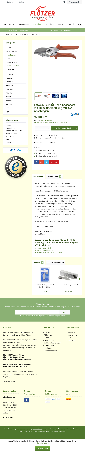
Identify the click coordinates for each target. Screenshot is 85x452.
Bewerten (60, 138)
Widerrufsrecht (11, 133)
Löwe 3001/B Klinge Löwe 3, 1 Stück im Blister (45, 286)
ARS (8, 59)
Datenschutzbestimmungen (33, 316)
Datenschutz (10, 136)
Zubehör (38, 262)
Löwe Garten (12, 62)
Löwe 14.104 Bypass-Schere (13, 357)
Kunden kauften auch (56, 262)
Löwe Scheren (11, 55)
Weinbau (9, 100)
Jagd (7, 112)
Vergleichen (39, 135)
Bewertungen (54, 176)
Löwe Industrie (13, 66)
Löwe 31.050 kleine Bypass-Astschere (17, 359)
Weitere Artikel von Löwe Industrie (48, 252)
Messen (8, 97)
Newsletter (72, 332)
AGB (7, 139)
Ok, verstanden (42, 448)
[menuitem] (74, 2)
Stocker (8, 47)
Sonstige (10, 69)
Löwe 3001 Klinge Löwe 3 (69, 285)
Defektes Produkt (50, 351)
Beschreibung (38, 176)
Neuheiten (9, 85)
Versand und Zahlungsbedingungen (14, 129)
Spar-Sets (9, 89)
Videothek (9, 93)
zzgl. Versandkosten (47, 120)
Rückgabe (48, 348)
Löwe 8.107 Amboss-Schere (13, 355)
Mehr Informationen (42, 443)
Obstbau (9, 104)
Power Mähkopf (11, 51)
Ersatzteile (9, 82)
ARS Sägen (9, 74)
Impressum (10, 142)
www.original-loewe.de (44, 250)
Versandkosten (37, 429)
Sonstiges (9, 78)
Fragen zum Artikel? (42, 138)
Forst (7, 108)
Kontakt (8, 125)
